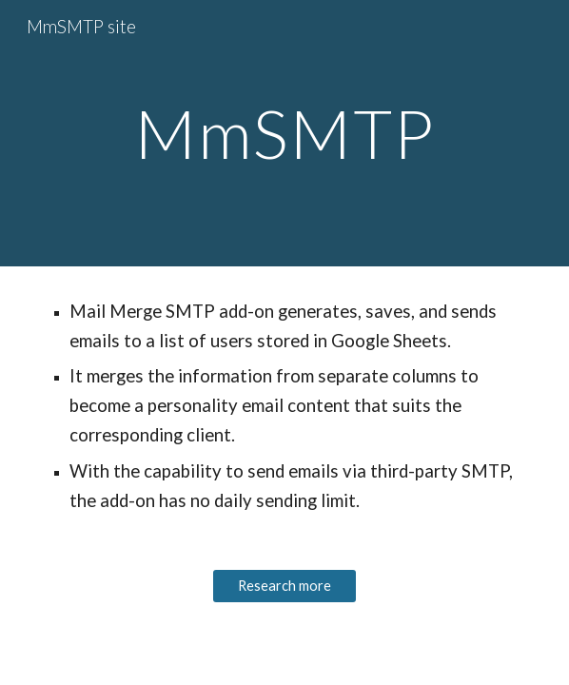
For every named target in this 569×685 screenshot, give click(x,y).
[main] (284, 133)
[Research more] (284, 586)
